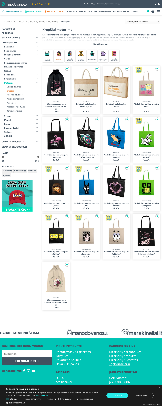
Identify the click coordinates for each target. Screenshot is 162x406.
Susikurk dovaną (13, 11)
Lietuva (7, 71)
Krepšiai (10, 91)
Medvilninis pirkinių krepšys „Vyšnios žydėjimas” (146, 253)
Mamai (7, 120)
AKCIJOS (8, 136)
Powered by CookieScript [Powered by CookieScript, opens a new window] (151, 404)
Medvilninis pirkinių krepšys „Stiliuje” (56, 253)
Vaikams (8, 132)
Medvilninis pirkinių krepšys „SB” (86, 204)
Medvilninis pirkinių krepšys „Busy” (146, 105)
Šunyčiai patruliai (12, 54)
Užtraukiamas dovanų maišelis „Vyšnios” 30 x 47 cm (56, 106)
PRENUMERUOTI (27, 361)
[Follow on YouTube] (33, 371)
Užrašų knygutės (14, 111)
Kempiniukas (10, 50)
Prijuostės (11, 103)
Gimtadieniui (10, 78)
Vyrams (8, 116)
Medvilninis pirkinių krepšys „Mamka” (116, 156)
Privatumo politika (68, 360)
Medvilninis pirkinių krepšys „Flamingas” (56, 156)
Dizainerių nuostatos (123, 360)
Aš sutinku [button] (117, 395)
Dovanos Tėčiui (11, 128)
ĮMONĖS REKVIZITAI (123, 372)
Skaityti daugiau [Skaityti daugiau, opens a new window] (42, 395)
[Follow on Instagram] (28, 371)
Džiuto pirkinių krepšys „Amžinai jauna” (86, 105)
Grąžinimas (83, 351)
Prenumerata (85, 11)
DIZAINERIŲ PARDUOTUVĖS (14, 147)
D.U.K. (60, 378)
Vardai (7, 58)
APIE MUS (63, 372)
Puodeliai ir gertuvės (15, 106)
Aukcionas (72, 11)
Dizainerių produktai (13, 141)
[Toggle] (37, 37)
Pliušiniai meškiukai (15, 98)
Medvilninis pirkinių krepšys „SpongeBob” (146, 204)
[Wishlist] (148, 11)
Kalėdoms (9, 46)
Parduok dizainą (56, 11)
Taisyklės (62, 356)
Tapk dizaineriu (119, 364)
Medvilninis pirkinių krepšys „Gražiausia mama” (86, 156)
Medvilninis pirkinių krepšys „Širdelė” (116, 204)
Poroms (8, 124)
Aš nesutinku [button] (141, 395)
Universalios (20, 170)
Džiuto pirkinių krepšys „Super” (116, 105)
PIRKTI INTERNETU (69, 346)
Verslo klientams (102, 11)
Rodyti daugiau (101, 44)
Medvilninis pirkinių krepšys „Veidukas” (116, 253)
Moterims (53, 21)
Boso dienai (9, 74)
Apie (135, 11)
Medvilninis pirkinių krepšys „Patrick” (146, 156)
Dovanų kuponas (67, 364)
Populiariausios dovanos (15, 63)
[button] (155, 3)
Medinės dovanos (14, 94)
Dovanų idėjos (34, 11)
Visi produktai (20, 21)
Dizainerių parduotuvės (125, 351)
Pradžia (6, 21)
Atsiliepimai (64, 382)
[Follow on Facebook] (23, 371)
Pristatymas (64, 351)
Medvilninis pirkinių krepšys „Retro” (56, 204)
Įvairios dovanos (13, 86)
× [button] (159, 388)
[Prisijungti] (159, 4)
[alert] (81, 395)
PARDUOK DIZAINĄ (122, 346)
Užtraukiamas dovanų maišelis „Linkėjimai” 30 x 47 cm (56, 302)
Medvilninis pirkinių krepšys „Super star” (86, 253)
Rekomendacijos (122, 11)
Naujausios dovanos (13, 66)
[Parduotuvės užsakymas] (142, 21)
